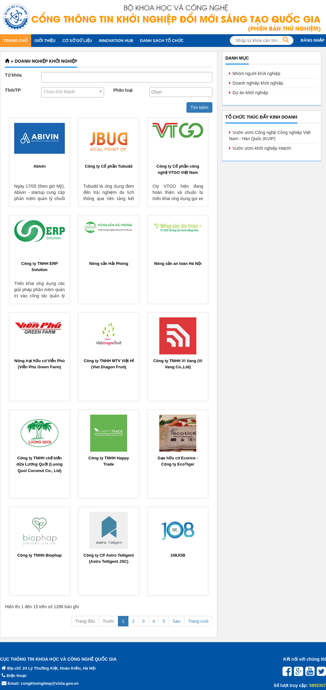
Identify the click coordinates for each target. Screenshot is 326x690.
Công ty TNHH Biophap (39, 555)
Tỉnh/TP (13, 90)
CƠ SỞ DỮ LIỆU (77, 40)
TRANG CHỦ (15, 40)
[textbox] (182, 92)
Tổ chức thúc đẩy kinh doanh (261, 117)
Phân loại (122, 90)
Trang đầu (85, 621)
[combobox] (72, 92)
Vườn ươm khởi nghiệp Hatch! (261, 148)
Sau (176, 621)
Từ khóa (13, 75)
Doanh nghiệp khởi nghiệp (46, 61)
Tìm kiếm (199, 107)
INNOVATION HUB (116, 40)
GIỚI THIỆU (45, 40)
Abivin (39, 166)
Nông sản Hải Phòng (108, 263)
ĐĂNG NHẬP (312, 40)
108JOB (177, 555)
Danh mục (237, 58)
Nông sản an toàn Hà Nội (178, 263)
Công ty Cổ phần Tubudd (108, 166)
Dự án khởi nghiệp (250, 92)
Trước (109, 621)
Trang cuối (198, 621)
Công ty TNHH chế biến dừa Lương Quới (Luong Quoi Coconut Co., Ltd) (39, 464)
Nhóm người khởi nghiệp (256, 73)
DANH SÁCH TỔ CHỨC (162, 40)
